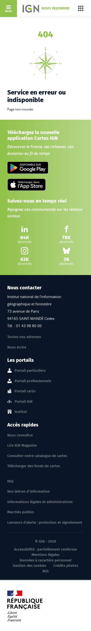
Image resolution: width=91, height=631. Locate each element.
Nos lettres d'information (28, 491)
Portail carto (25, 391)
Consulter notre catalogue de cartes (37, 456)
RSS (45, 571)
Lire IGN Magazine (22, 445)
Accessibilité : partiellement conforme (45, 549)
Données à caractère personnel (45, 560)
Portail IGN (24, 401)
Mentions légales (45, 554)
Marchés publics (20, 512)
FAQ (10, 481)
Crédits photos (65, 565)
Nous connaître (20, 435)
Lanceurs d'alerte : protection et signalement (44, 522)
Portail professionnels (33, 381)
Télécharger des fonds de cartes (33, 466)
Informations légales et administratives (40, 502)
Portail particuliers (30, 370)
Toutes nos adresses (24, 337)
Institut (21, 412)
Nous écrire (16, 347)
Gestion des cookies (29, 565)
